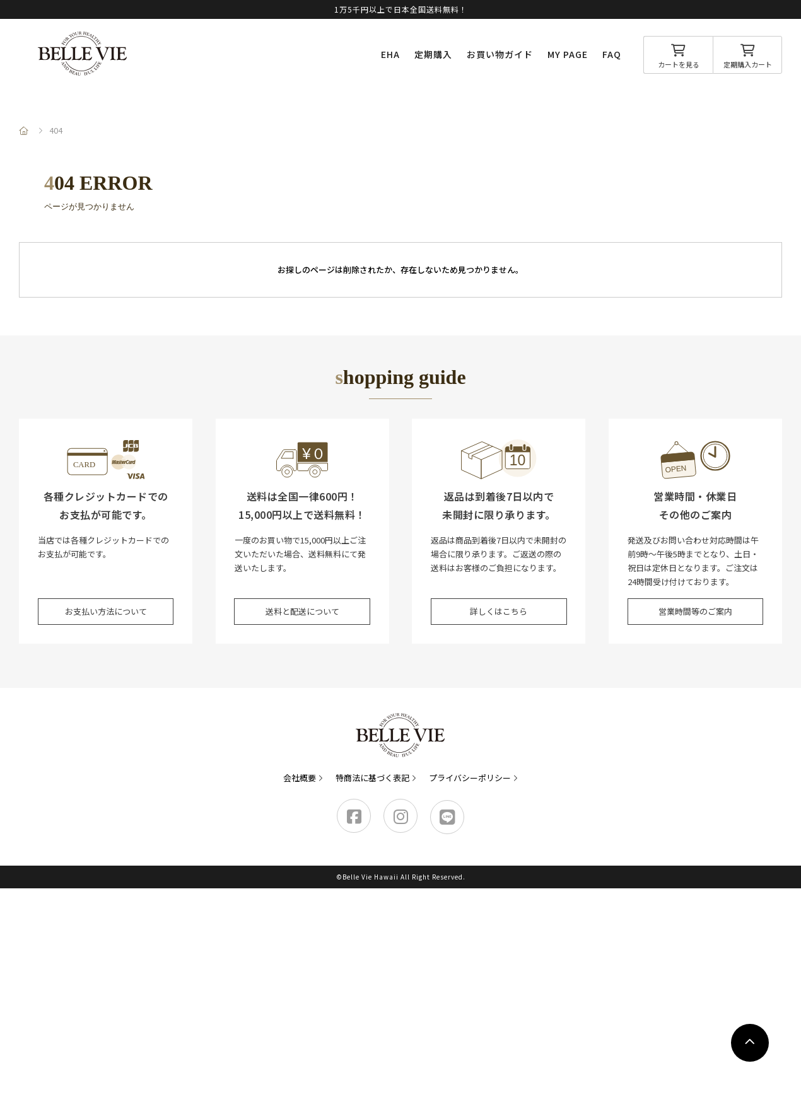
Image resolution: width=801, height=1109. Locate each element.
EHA (390, 54)
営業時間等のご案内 (695, 611)
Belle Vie (82, 54)
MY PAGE (567, 54)
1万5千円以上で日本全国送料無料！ (400, 9)
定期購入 (433, 54)
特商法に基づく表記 (372, 778)
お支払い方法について (106, 611)
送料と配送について (302, 611)
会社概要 (299, 778)
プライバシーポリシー (470, 778)
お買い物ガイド (500, 54)
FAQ (611, 54)
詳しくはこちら (498, 611)
